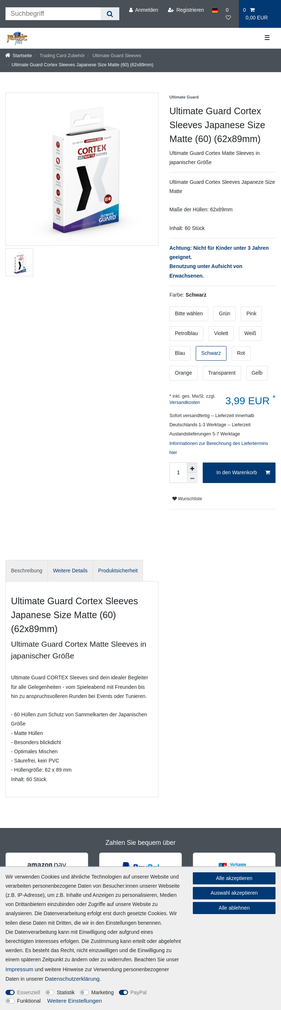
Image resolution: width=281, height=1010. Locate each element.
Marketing (102, 992)
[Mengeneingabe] (178, 473)
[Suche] (110, 13)
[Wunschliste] (230, 14)
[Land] (215, 10)
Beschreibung (26, 570)
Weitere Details (70, 570)
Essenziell (28, 992)
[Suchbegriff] (53, 13)
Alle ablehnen (234, 908)
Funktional (29, 1001)
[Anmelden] (143, 10)
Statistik (66, 992)
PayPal (139, 992)
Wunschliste (187, 498)
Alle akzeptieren (234, 878)
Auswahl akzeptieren (234, 893)
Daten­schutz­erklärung (72, 979)
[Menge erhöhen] (192, 468)
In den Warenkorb (243, 472)
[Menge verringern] (192, 478)
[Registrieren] (186, 10)
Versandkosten (184, 402)
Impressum (19, 969)
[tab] (26, 571)
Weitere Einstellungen (74, 1001)
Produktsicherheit (118, 570)
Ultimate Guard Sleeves (116, 55)
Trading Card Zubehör (61, 55)
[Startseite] (18, 55)
